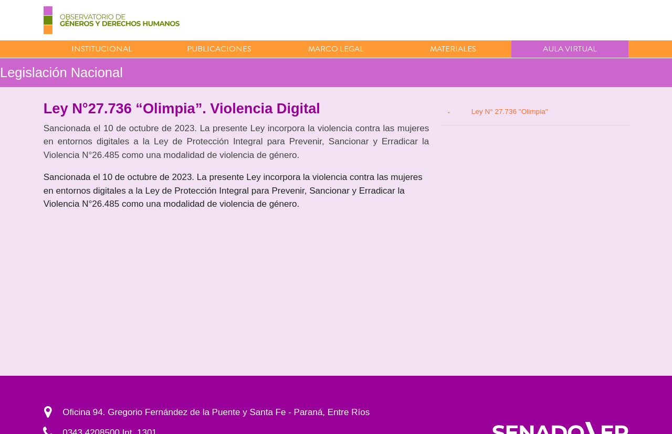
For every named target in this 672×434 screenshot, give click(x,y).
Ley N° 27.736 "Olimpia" (509, 111)
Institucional (101, 49)
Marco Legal (336, 49)
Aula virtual (570, 49)
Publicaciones (219, 49)
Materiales (453, 49)
